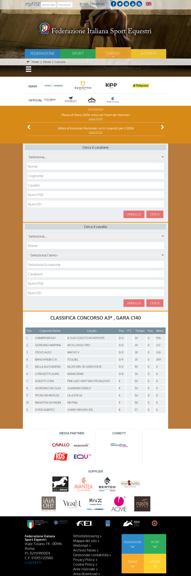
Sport (78, 53)
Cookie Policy (84, 564)
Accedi (84, 4)
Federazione (42, 53)
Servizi (113, 53)
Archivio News (84, 550)
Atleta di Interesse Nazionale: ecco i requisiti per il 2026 (95, 128)
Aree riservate (84, 569)
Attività (148, 53)
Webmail (80, 545)
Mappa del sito (85, 540)
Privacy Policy (84, 559)
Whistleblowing (86, 536)
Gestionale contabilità (90, 554)
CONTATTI (33, 562)
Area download (85, 573)
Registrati (98, 4)
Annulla (134, 214)
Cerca (155, 214)
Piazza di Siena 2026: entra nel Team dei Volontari (95, 115)
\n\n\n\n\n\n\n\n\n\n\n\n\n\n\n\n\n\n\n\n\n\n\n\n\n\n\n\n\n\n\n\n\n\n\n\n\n (95, 255)
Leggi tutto (95, 118)
